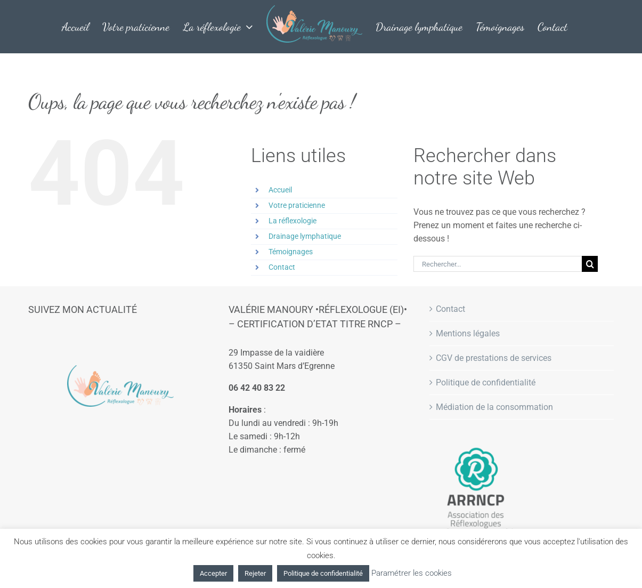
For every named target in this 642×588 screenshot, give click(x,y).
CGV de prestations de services (493, 358)
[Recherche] (590, 264)
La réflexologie (292, 220)
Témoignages (291, 251)
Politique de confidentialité (485, 382)
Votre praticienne (297, 205)
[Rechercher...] (497, 264)
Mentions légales (468, 333)
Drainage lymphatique (305, 236)
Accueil (280, 190)
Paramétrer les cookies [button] (411, 573)
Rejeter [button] (255, 573)
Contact (282, 267)
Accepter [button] (213, 573)
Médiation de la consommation (494, 407)
